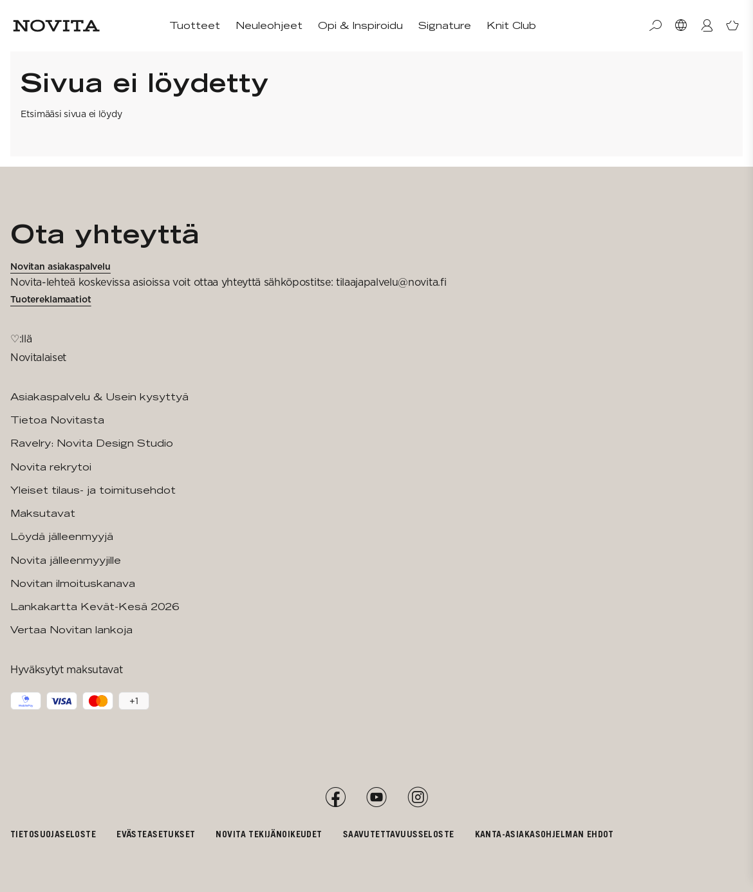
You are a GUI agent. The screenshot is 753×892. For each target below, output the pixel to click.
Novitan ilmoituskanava (72, 583)
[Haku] (655, 25)
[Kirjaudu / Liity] (706, 25)
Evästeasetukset (155, 833)
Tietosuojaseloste (53, 833)
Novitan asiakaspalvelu (60, 266)
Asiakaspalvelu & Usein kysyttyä (99, 397)
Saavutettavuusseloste (398, 833)
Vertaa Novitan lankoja (71, 630)
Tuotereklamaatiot (50, 299)
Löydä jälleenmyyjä (61, 536)
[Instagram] (417, 797)
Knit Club (511, 25)
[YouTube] (376, 797)
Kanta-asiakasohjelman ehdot (544, 833)
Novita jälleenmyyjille (65, 560)
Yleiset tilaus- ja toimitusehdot (93, 490)
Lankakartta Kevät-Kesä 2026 (94, 606)
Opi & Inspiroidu (360, 25)
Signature (444, 25)
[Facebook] (335, 797)
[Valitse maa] (681, 25)
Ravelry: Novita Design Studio (91, 443)
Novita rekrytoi (50, 467)
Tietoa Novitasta (57, 420)
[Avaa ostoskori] (732, 25)
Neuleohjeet (269, 25)
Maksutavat (42, 513)
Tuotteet (194, 25)
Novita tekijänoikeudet (269, 833)
